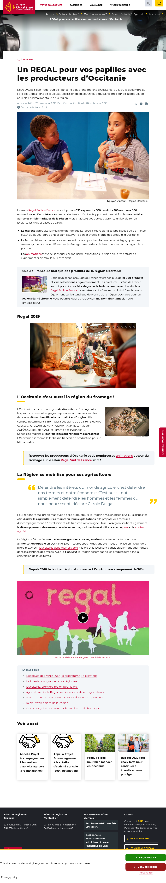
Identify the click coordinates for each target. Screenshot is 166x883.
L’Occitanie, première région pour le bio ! (52, 686)
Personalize (146, 872)
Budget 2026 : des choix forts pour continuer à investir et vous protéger (133, 766)
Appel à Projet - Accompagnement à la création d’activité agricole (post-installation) (66, 762)
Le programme (70, 675)
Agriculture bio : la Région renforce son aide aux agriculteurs (65, 692)
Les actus (154, 14)
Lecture (83, 617)
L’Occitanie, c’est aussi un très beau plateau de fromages (63, 708)
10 (113, 327)
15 (134, 327)
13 (126, 327)
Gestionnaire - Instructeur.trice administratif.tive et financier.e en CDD (97, 840)
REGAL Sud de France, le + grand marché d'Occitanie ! (83, 657)
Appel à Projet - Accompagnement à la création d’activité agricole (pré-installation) (32, 762)
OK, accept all (146, 857)
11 (117, 327)
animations (34, 254)
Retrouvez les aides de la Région (47, 703)
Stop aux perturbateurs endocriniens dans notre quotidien (64, 697)
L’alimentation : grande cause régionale (51, 681)
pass (125, 527)
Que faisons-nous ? (95, 14)
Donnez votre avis (162, 442)
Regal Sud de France (41, 210)
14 (130, 327)
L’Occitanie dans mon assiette (58, 547)
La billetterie (89, 675)
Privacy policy (9, 877)
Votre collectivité (69, 14)
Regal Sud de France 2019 (43, 675)
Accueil (50, 14)
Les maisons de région (142, 848)
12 (122, 327)
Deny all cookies (145, 866)
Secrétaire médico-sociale (101, 823)
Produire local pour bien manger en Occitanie (99, 762)
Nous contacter (139, 838)
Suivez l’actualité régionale (128, 14)
